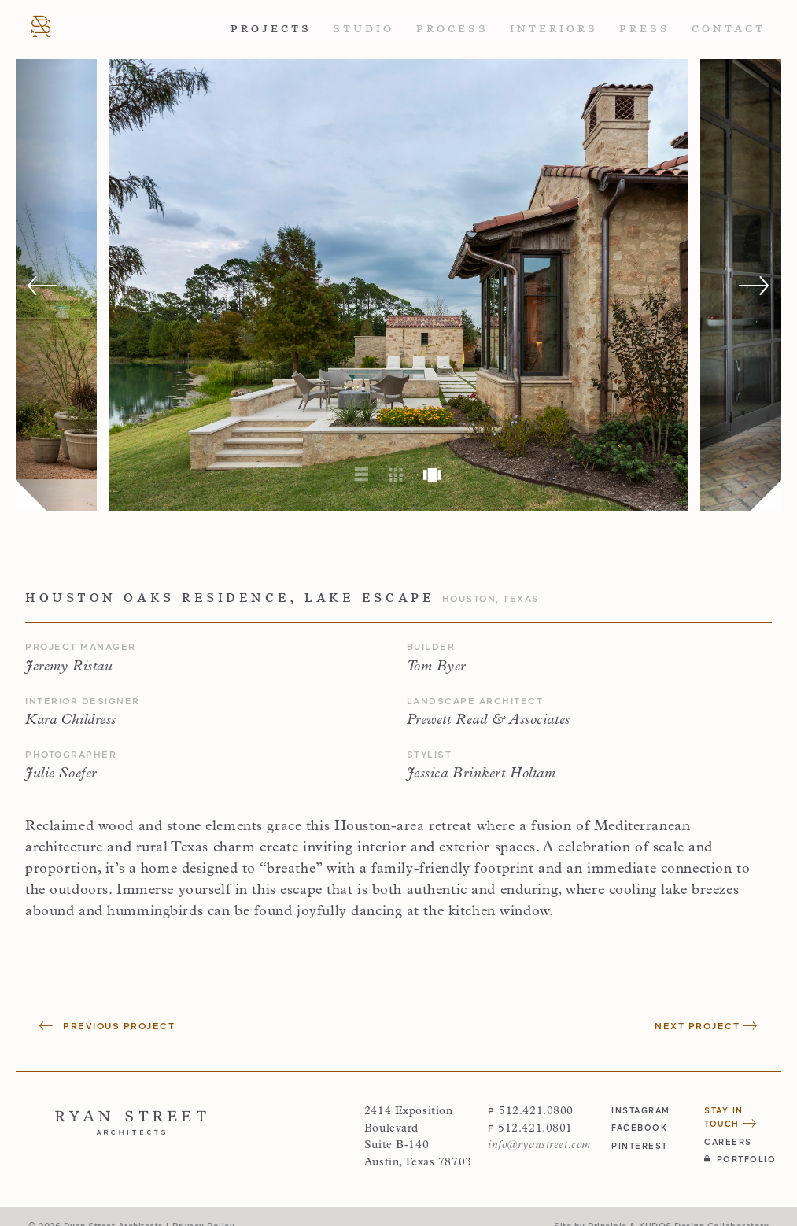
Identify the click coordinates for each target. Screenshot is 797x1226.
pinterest (639, 1145)
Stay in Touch (731, 1116)
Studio (363, 28)
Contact (729, 28)
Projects (271, 28)
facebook (639, 1127)
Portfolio (740, 1159)
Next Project (706, 1025)
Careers (728, 1141)
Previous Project (107, 1025)
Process (452, 28)
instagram (640, 1110)
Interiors (554, 28)
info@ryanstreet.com (539, 1145)
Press (644, 28)
